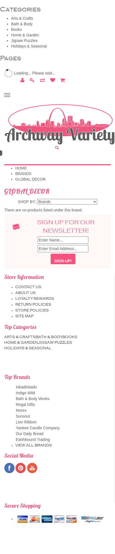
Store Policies (32, 310)
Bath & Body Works (63, 399)
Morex (63, 410)
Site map (24, 316)
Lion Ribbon (63, 422)
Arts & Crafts (22, 18)
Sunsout (63, 416)
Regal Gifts (63, 405)
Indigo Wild (63, 393)
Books (16, 29)
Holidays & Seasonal (29, 46)
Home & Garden (25, 35)
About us (25, 293)
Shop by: (27, 201)
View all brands (33, 445)
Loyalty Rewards (34, 299)
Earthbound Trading (63, 440)
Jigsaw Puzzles (24, 40)
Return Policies (33, 304)
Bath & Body (22, 24)
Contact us (28, 287)
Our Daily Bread (63, 434)
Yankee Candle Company (63, 428)
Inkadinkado (63, 387)
